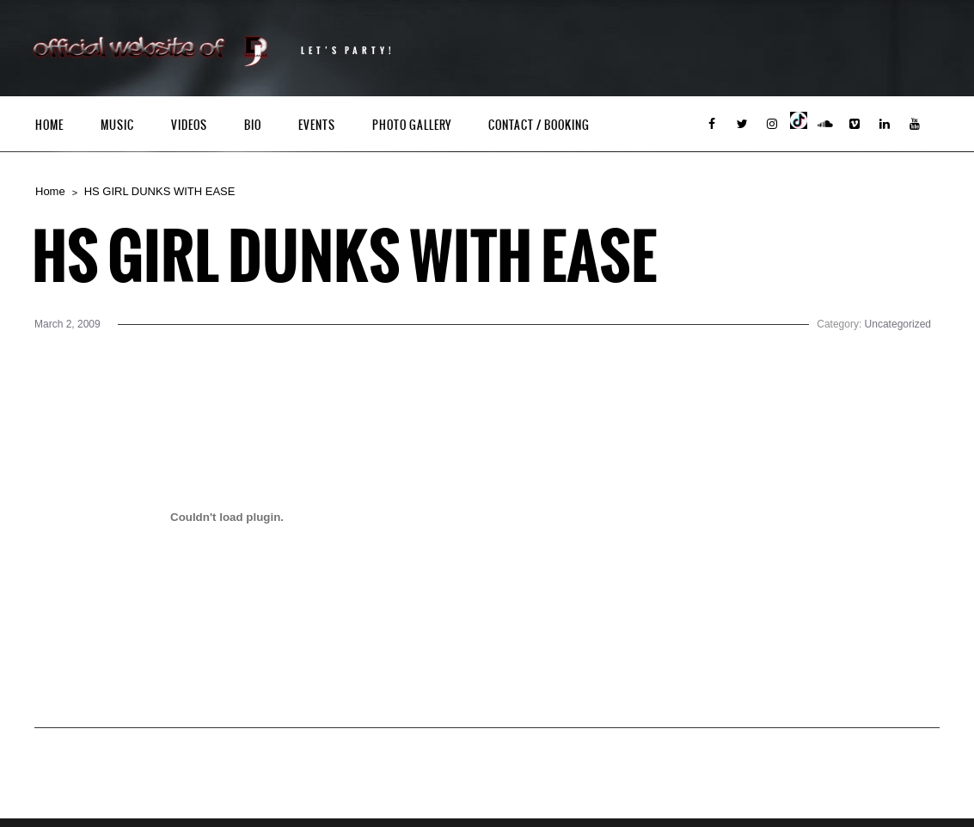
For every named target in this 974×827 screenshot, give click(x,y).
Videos (189, 125)
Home (49, 125)
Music (117, 125)
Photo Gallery (411, 125)
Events (316, 125)
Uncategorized (898, 324)
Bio (252, 125)
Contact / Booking (539, 125)
